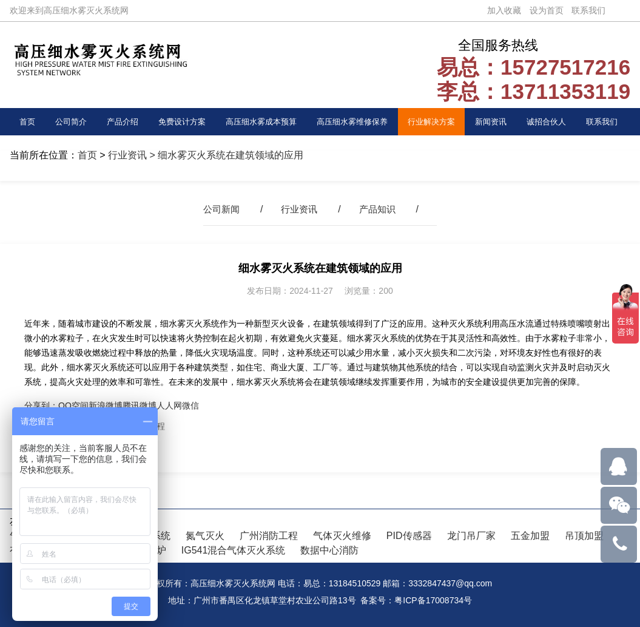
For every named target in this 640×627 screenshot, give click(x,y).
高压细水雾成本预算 (261, 121)
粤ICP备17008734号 (433, 600)
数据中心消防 (329, 550)
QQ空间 (73, 405)
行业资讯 (127, 155)
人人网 (169, 405)
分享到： (41, 405)
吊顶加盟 (584, 535)
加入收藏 (504, 10)
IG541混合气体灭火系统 (233, 550)
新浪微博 (106, 405)
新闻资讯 (494, 121)
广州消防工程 (269, 535)
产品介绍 (121, 121)
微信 (190, 405)
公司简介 (70, 121)
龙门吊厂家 (471, 535)
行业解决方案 (434, 121)
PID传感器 (409, 535)
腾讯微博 (140, 405)
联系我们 (588, 10)
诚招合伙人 (549, 121)
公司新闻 (219, 209)
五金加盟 (530, 535)
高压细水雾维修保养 (354, 121)
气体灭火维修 (342, 535)
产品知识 (379, 209)
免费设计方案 (180, 121)
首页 (27, 121)
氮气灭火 (205, 535)
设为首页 (547, 10)
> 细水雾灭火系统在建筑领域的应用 (225, 155)
